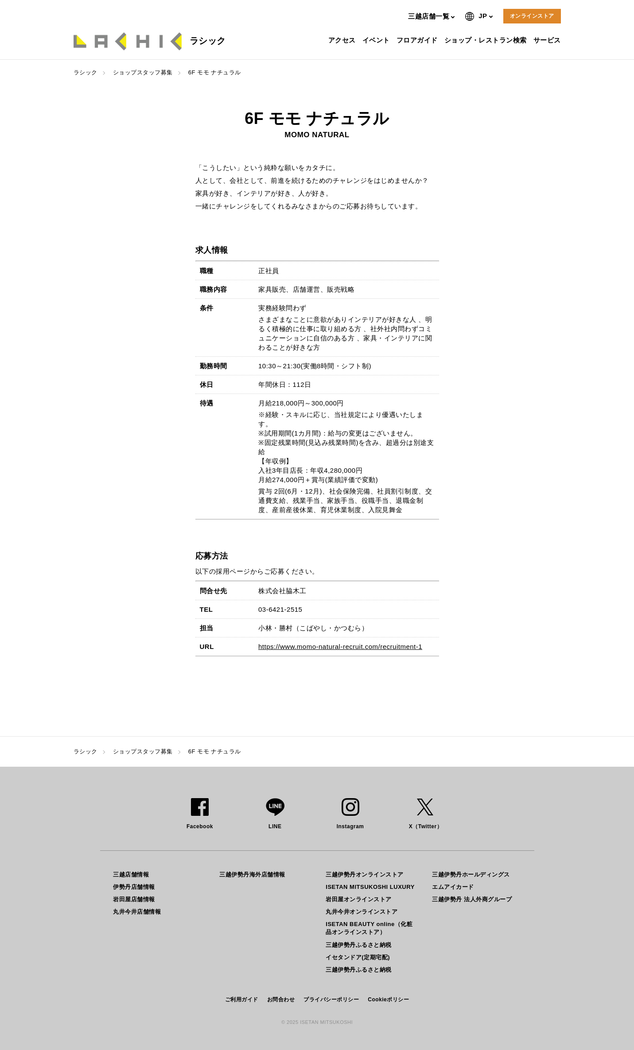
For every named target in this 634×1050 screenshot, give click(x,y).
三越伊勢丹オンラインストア (365, 874)
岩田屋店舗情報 (134, 899)
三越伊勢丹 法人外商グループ (472, 899)
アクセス (343, 40)
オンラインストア (532, 16)
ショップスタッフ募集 (143, 72)
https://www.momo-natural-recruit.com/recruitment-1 (340, 646)
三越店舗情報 (131, 874)
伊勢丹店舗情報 (134, 887)
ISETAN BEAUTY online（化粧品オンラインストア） (369, 928)
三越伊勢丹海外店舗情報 (252, 874)
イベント (377, 40)
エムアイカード (453, 887)
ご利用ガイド (241, 999)
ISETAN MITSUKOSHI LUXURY (370, 887)
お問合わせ (281, 999)
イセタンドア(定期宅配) (358, 957)
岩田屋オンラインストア (359, 899)
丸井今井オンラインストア (361, 911)
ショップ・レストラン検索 (487, 40)
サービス (548, 40)
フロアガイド (418, 40)
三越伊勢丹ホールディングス (471, 874)
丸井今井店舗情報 (137, 911)
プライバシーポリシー (331, 999)
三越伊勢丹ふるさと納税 (359, 945)
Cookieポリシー (388, 999)
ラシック (85, 72)
